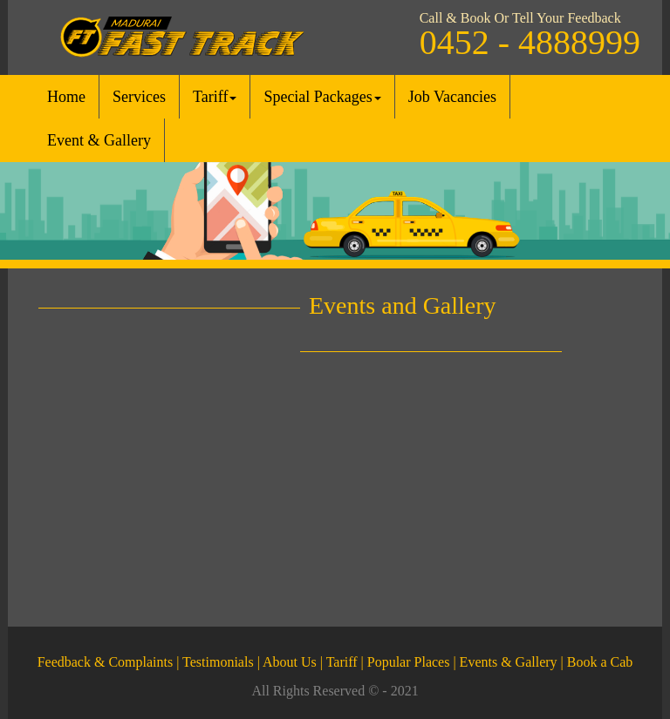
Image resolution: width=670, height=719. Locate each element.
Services (139, 96)
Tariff (214, 96)
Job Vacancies (452, 96)
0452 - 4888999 (530, 42)
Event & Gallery (99, 140)
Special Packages (321, 96)
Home (66, 96)
